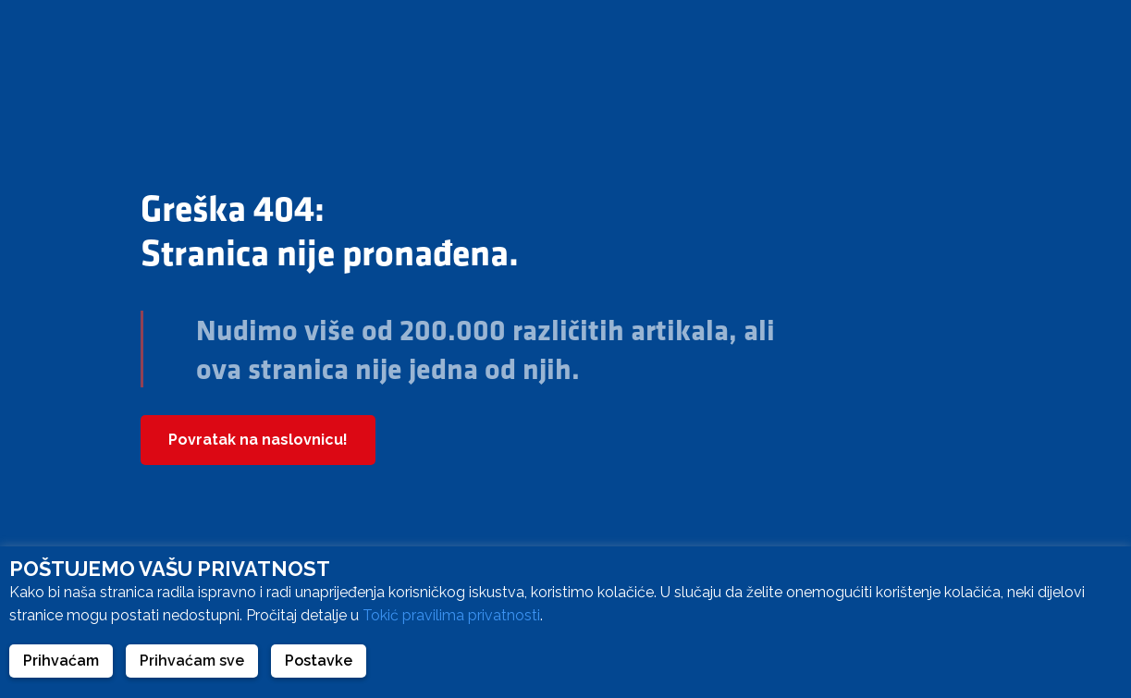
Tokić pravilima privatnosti (451, 615)
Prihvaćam (61, 660)
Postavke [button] (318, 660)
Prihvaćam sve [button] (192, 660)
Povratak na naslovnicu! (258, 439)
